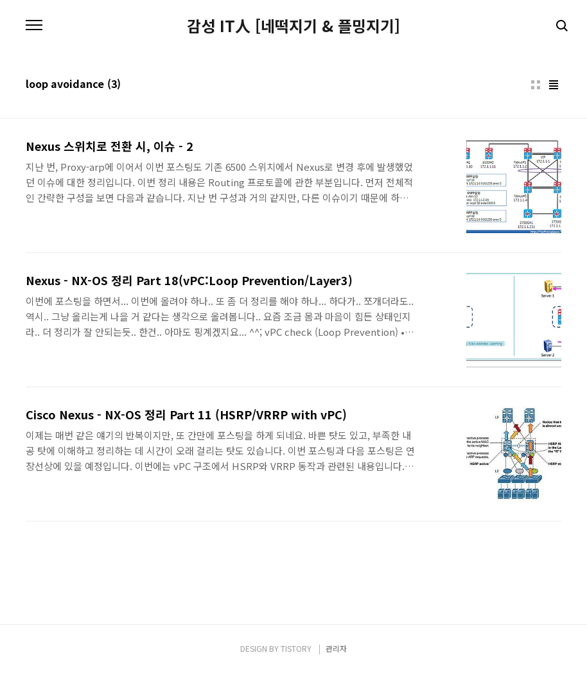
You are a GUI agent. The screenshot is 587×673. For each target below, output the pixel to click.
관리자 (336, 648)
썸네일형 (535, 84)
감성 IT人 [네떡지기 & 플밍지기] (293, 25)
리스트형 (553, 84)
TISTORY (296, 648)
